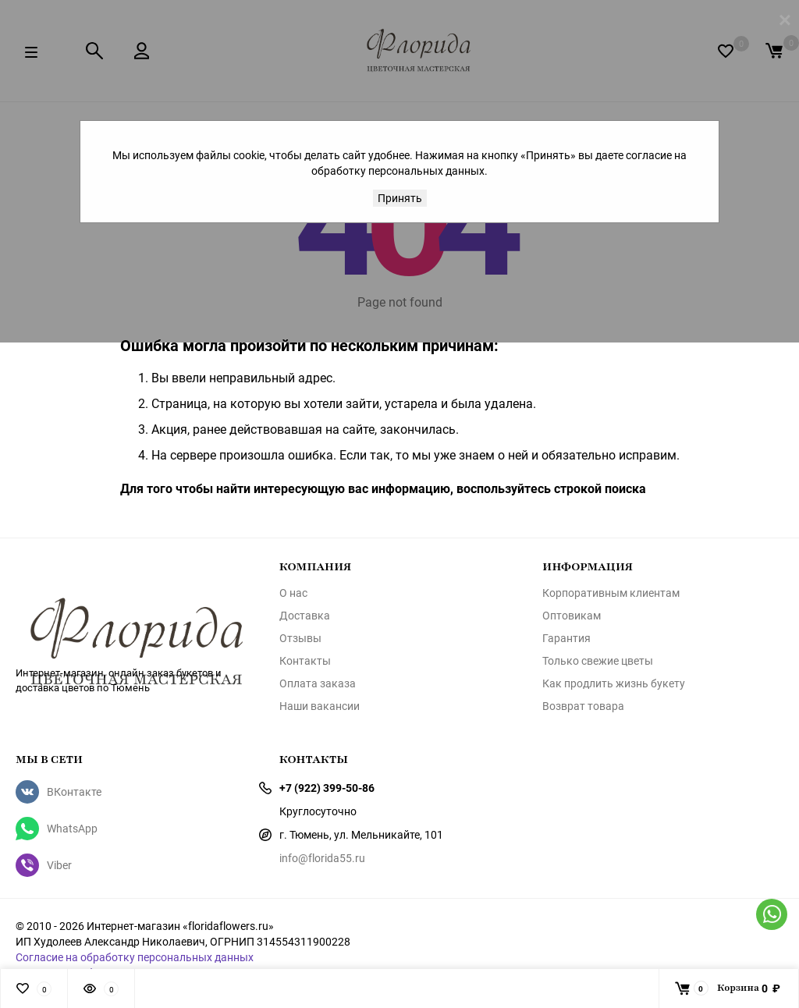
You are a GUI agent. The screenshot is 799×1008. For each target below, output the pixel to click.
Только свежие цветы (597, 660)
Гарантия (566, 638)
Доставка (304, 615)
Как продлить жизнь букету (613, 683)
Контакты (305, 660)
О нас (293, 592)
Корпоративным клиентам (611, 592)
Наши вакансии (319, 706)
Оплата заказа (317, 683)
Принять (400, 197)
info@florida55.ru (322, 857)
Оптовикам (571, 615)
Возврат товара (583, 706)
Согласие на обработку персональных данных (135, 956)
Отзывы (300, 638)
